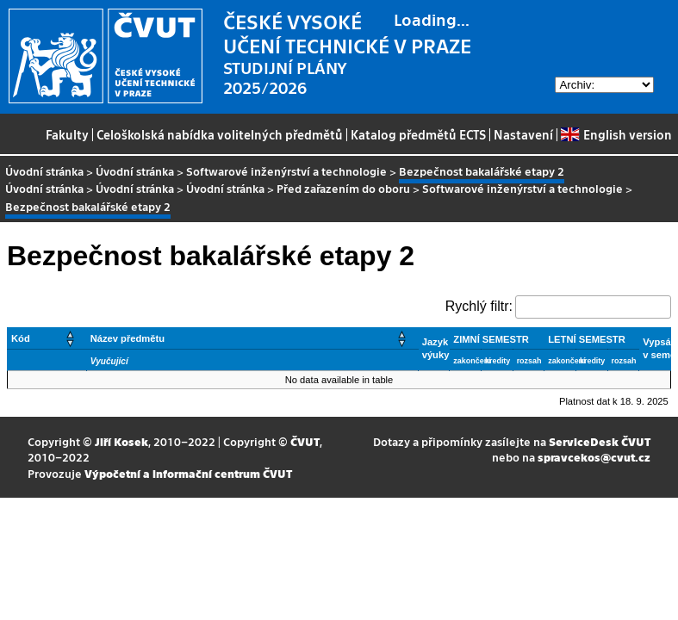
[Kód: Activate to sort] (47, 338)
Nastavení (523, 134)
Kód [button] (20, 338)
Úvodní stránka (44, 170)
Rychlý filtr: (479, 306)
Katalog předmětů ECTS (418, 134)
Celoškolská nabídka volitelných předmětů (219, 134)
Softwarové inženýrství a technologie (286, 170)
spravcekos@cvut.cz (594, 456)
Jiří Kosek (121, 441)
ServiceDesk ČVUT (599, 441)
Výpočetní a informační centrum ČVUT (188, 473)
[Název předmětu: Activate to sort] (252, 338)
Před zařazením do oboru (343, 188)
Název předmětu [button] (127, 338)
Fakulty (67, 134)
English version (616, 134)
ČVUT (305, 441)
